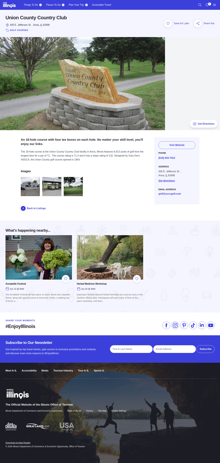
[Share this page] (198, 23)
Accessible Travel (101, 5)
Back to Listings (33, 208)
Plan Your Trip (76, 5)
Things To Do (31, 5)
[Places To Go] (63, 5)
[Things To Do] (40, 5)
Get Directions (203, 124)
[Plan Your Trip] (86, 5)
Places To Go (53, 5)
